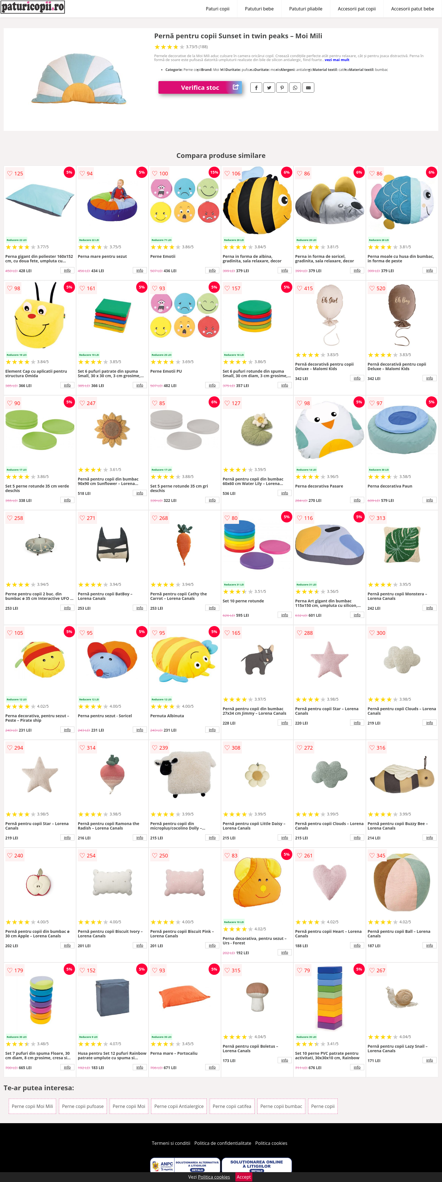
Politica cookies (271, 1143)
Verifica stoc (211, 87)
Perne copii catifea (232, 1106)
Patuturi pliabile (305, 9)
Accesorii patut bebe (412, 9)
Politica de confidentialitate (223, 1143)
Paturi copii (217, 9)
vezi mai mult (337, 59)
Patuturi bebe (259, 9)
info (67, 270)
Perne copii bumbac (281, 1106)
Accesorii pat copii (357, 9)
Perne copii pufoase (83, 1106)
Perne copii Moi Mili (32, 1106)
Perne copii (323, 1106)
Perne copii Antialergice (179, 1106)
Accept (244, 1177)
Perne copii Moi (129, 1106)
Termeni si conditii (171, 1143)
